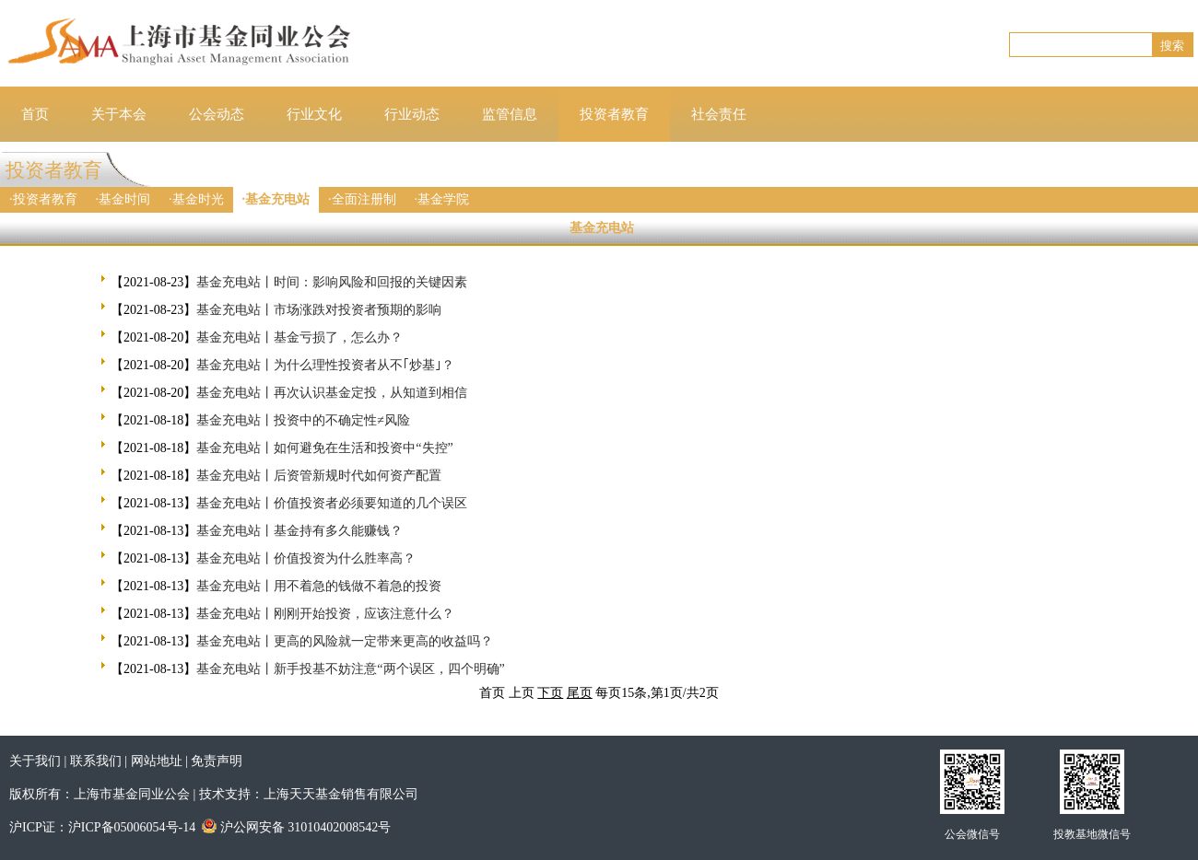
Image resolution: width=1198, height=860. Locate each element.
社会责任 (718, 114)
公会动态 (216, 114)
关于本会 (119, 114)
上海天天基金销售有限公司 (341, 794)
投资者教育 (614, 114)
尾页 (580, 693)
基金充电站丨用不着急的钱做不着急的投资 (318, 586)
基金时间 (124, 199)
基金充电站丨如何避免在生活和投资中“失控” (324, 448)
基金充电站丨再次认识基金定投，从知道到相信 (331, 393)
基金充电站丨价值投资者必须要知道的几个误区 (331, 503)
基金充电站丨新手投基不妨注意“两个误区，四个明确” (350, 669)
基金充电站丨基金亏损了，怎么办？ (299, 337)
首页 (35, 114)
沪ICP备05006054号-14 (131, 827)
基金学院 (443, 199)
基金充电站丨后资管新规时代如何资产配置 (318, 475)
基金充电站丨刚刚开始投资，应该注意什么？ (325, 614)
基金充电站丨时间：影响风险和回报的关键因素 (331, 282)
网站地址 (156, 761)
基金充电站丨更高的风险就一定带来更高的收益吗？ (344, 641)
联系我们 (96, 761)
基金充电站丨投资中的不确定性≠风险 (303, 420)
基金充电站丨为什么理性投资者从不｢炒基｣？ (325, 365)
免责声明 (216, 761)
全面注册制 (364, 199)
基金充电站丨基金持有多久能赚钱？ (299, 531)
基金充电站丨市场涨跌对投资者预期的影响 (318, 310)
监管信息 (509, 114)
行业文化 (314, 114)
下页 (550, 693)
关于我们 (35, 761)
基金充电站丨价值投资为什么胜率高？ (306, 558)
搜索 (1172, 45)
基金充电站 (277, 199)
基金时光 (198, 199)
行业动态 (412, 114)
